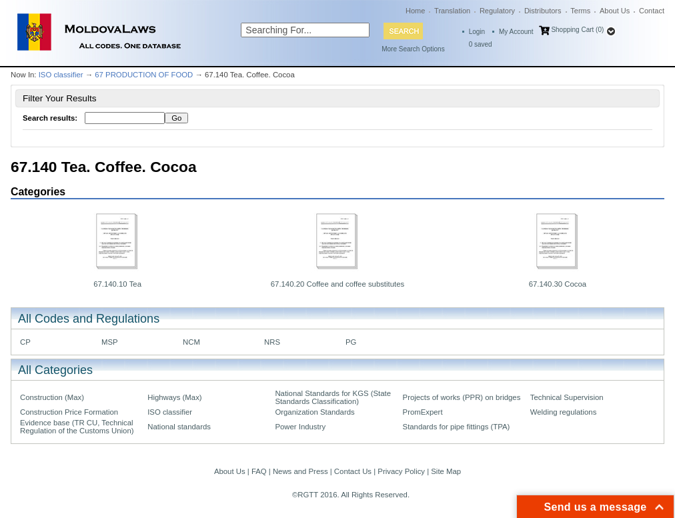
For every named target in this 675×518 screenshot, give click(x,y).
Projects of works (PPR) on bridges (462, 397)
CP (25, 342)
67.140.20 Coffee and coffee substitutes (337, 284)
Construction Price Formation (69, 412)
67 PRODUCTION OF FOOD (144, 75)
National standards (179, 427)
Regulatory (497, 11)
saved (480, 44)
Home (415, 11)
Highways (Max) (174, 397)
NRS (272, 342)
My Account (516, 31)
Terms (580, 11)
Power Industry (300, 427)
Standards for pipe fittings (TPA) (456, 427)
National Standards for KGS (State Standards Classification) (333, 397)
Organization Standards (314, 412)
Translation (452, 11)
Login (477, 31)
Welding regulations (563, 412)
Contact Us (353, 471)
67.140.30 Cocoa (558, 284)
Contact (651, 11)
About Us (615, 11)
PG (351, 342)
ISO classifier (61, 75)
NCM (191, 342)
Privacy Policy (401, 471)
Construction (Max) (52, 397)
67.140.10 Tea (117, 284)
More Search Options (413, 49)
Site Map (446, 471)
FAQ (259, 471)
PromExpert (423, 412)
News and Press (300, 471)
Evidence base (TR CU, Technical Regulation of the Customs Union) (76, 427)
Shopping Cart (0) (577, 29)
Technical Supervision (567, 397)
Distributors (543, 11)
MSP (109, 342)
